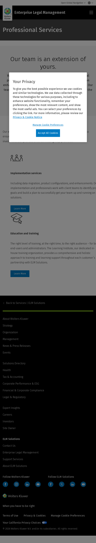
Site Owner (9, 428)
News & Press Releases (16, 345)
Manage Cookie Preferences (68, 515)
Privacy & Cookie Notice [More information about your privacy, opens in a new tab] (27, 117)
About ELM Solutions (15, 466)
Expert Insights (11, 408)
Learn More (20, 209)
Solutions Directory (14, 363)
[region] (48, 107)
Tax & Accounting (13, 376)
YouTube (38, 484)
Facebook (5, 484)
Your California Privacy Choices (22, 522)
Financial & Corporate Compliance (23, 390)
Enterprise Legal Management (21, 452)
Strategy (8, 325)
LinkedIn (27, 484)
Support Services (13, 459)
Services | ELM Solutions (25, 303)
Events (6, 352)
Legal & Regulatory (14, 397)
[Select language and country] (89, 3)
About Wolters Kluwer (15, 318)
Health (7, 370)
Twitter (61, 484)
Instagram (16, 484)
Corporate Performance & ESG (21, 383)
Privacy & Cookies (34, 515)
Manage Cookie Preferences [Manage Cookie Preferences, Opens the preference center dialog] (48, 125)
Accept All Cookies (48, 133)
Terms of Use (10, 515)
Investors (8, 421)
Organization (10, 332)
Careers (7, 414)
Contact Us (9, 445)
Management (10, 339)
